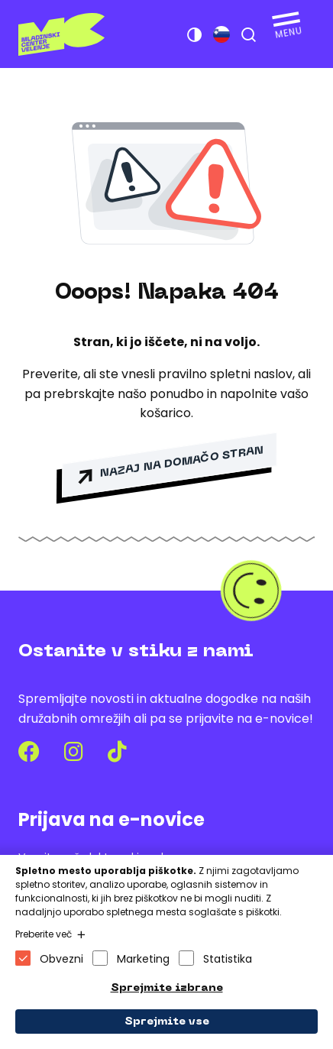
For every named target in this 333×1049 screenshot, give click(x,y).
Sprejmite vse (166, 1022)
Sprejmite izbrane (167, 988)
